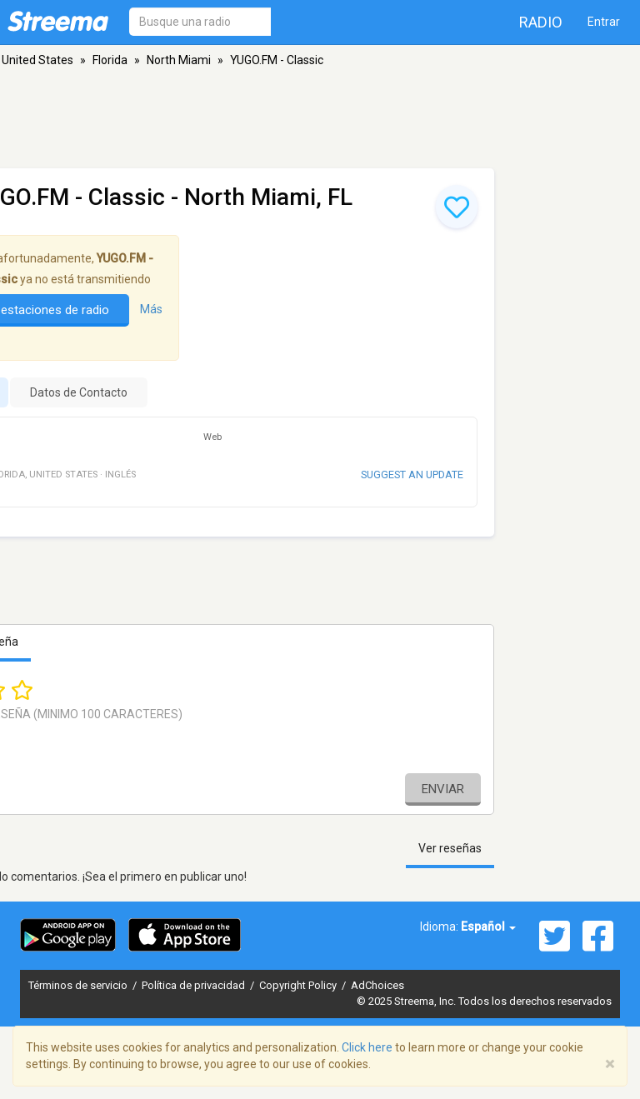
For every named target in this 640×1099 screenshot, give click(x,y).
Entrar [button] (604, 21)
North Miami (179, 60)
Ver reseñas (450, 848)
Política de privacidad (195, 985)
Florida (110, 60)
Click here (367, 1047)
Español (488, 926)
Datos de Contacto (79, 392)
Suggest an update (412, 474)
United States (37, 60)
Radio (540, 22)
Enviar (443, 789)
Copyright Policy (299, 985)
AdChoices (377, 985)
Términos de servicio (79, 985)
